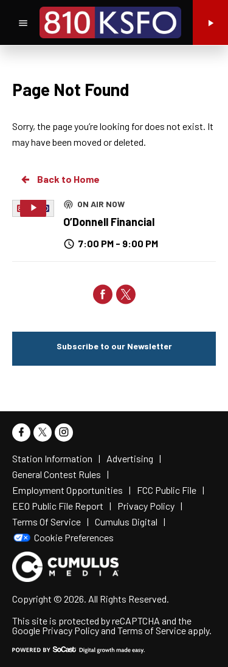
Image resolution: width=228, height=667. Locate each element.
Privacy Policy (70, 630)
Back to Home (59, 179)
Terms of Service (151, 630)
